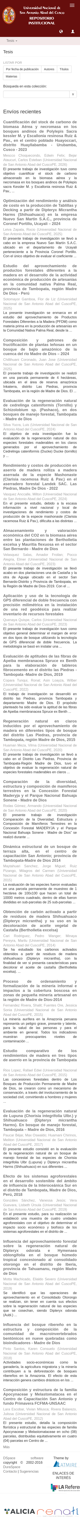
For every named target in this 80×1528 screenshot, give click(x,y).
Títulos (64, 69)
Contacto (10, 1471)
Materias (11, 76)
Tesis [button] (11, 40)
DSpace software (23, 1458)
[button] (61, 31)
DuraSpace (11, 1467)
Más (6, 1447)
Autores (49, 69)
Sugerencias (29, 1471)
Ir (73, 94)
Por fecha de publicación (22, 69)
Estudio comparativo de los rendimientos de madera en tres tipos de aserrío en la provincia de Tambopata (40, 1055)
